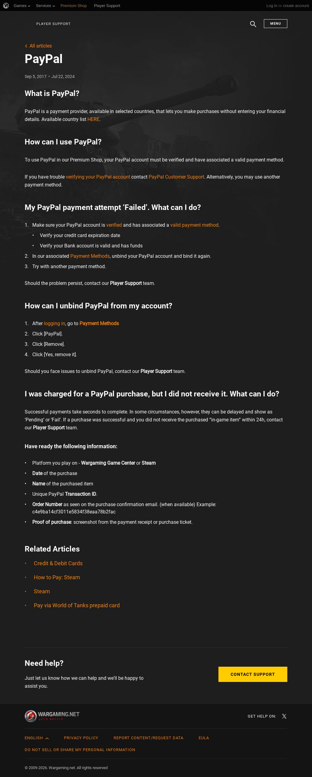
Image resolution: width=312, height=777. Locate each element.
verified (114, 225)
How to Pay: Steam (57, 577)
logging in (54, 323)
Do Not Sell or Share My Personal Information (80, 749)
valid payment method (194, 225)
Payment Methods (90, 256)
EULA (204, 738)
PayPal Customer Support (176, 177)
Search (253, 27)
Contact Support (253, 674)
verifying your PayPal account (98, 177)
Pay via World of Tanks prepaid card (77, 605)
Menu (275, 24)
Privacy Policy (81, 738)
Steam (42, 591)
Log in (271, 5)
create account (296, 5)
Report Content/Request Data (148, 738)
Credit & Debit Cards (58, 563)
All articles (41, 46)
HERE (93, 119)
